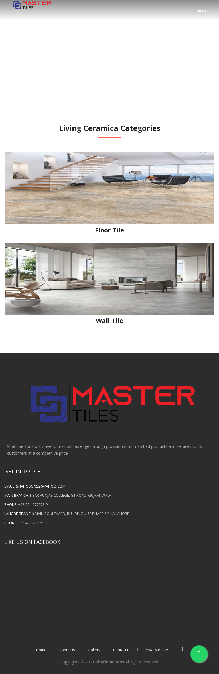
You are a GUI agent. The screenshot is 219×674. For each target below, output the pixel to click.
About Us (67, 649)
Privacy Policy (156, 649)
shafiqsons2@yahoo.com (41, 486)
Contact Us (122, 649)
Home (41, 649)
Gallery (94, 649)
